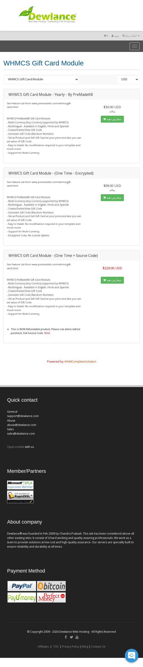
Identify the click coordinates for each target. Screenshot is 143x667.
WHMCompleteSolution (80, 361)
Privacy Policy (70, 646)
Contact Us (98, 646)
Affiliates (43, 646)
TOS (55, 646)
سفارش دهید (112, 119)
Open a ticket (15, 447)
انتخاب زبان (131, 35)
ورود (115, 35)
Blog (85, 646)
